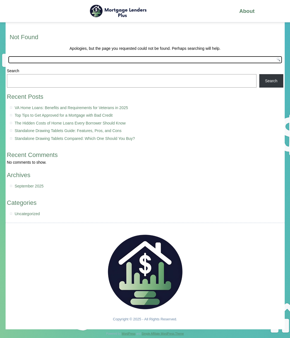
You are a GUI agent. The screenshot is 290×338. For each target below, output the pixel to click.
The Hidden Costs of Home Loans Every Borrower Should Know (70, 123)
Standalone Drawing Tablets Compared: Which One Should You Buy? (75, 138)
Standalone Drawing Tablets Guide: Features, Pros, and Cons (68, 130)
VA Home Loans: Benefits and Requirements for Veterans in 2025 (71, 107)
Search (13, 71)
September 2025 (29, 186)
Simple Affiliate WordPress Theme (163, 333)
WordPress (128, 333)
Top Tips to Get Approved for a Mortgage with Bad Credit (64, 115)
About (247, 11)
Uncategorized (27, 214)
